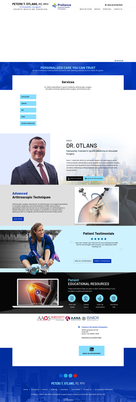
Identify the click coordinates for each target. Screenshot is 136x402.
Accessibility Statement (104, 389)
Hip (22, 110)
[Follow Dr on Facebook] (61, 376)
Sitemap (54, 389)
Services (97, 9)
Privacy (45, 389)
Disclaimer (35, 389)
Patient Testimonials (98, 233)
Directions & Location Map (91, 338)
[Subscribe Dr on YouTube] (70, 376)
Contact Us (118, 9)
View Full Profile (75, 179)
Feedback (64, 389)
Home (76, 9)
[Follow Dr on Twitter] (66, 376)
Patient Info (107, 9)
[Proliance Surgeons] (60, 6)
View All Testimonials (83, 261)
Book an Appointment (114, 5)
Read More (18, 219)
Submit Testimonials (102, 261)
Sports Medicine (28, 123)
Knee (23, 117)
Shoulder (25, 97)
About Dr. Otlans (86, 9)
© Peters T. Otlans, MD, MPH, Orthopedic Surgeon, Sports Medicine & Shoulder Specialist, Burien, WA (68, 394)
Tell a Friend (75, 389)
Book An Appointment (94, 179)
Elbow (24, 103)
